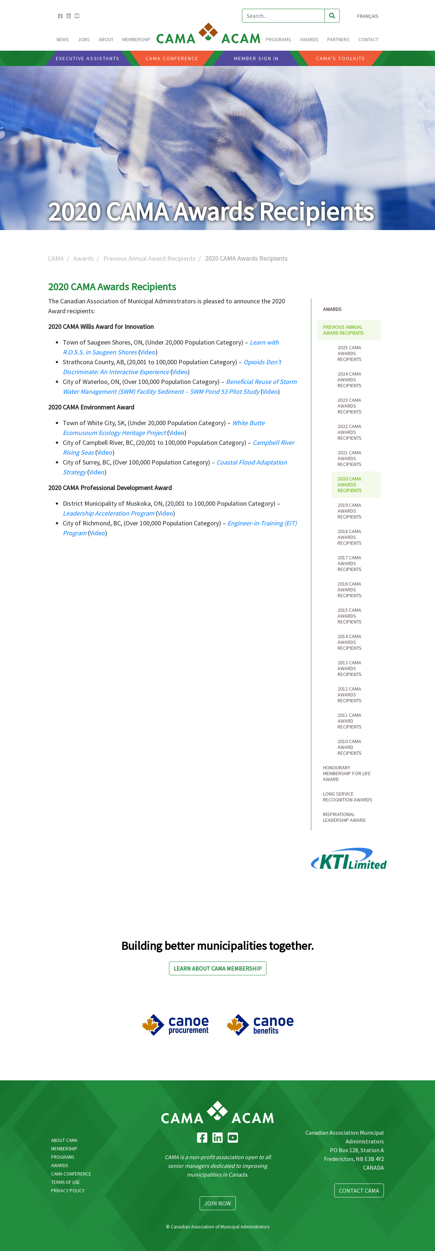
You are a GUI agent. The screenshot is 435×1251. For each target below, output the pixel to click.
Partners (338, 39)
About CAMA (64, 1140)
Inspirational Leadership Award (344, 817)
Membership (64, 1149)
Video (147, 352)
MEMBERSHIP (136, 39)
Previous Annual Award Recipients (149, 258)
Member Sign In (256, 58)
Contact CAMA (359, 1190)
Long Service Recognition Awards (347, 796)
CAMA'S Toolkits (340, 58)
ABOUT (106, 39)
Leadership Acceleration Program (108, 513)
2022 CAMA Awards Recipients (350, 432)
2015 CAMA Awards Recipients (350, 616)
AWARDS (309, 39)
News (63, 39)
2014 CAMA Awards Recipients (350, 642)
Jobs (84, 39)
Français (367, 16)
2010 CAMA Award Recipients (350, 747)
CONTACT (368, 39)
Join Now (217, 1203)
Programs (62, 1157)
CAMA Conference (71, 1174)
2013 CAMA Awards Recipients (350, 668)
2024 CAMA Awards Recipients (350, 379)
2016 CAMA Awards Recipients (350, 589)
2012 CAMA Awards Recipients (350, 694)
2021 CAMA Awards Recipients (350, 458)
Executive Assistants (88, 58)
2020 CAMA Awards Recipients (350, 484)
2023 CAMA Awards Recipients (350, 406)
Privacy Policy (68, 1191)
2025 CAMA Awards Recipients (350, 353)
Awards (83, 258)
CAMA (56, 258)
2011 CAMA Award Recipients (350, 721)
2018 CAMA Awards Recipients (350, 537)
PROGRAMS (278, 39)
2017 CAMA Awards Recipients (350, 563)
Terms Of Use (65, 1182)
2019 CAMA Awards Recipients (350, 511)
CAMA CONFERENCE (172, 58)
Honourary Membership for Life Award (347, 773)
